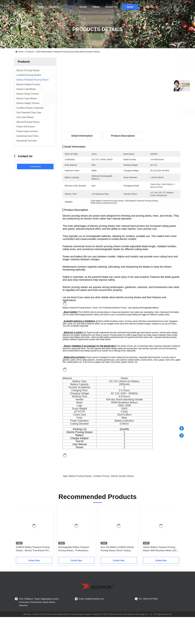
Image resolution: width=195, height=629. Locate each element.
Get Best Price (139, 111)
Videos (96, 7)
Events (83, 7)
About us (54, 7)
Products (69, 7)
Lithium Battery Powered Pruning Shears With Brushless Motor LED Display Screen (159, 549)
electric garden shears (122, 476)
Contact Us (111, 7)
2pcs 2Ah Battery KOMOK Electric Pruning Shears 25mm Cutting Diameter (117, 549)
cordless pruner (101, 476)
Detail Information (82, 135)
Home (41, 7)
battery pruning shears (80, 476)
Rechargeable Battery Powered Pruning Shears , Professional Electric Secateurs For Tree (73, 549)
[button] (20, 532)
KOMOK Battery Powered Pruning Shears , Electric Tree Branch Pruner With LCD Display (34, 549)
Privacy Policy (38, 614)
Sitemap (26, 614)
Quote (130, 7)
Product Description (123, 135)
